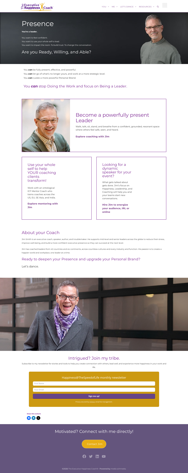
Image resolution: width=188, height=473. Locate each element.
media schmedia (118, 469)
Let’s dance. (30, 266)
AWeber (92, 402)
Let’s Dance (129, 6)
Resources (147, 6)
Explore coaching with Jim (92, 136)
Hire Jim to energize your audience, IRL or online (115, 208)
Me (115, 6)
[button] (158, 6)
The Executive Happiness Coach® (83, 469)
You (106, 6)
